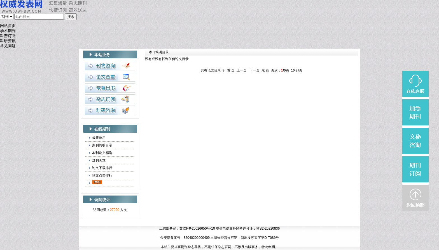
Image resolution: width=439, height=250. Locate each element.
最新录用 (99, 138)
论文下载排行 (102, 168)
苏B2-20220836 (268, 228)
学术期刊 (8, 31)
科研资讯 (8, 41)
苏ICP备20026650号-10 (197, 228)
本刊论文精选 (102, 153)
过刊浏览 (99, 160)
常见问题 (8, 46)
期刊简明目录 (102, 145)
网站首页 (8, 26)
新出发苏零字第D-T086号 (260, 238)
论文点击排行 (102, 175)
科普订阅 (8, 36)
